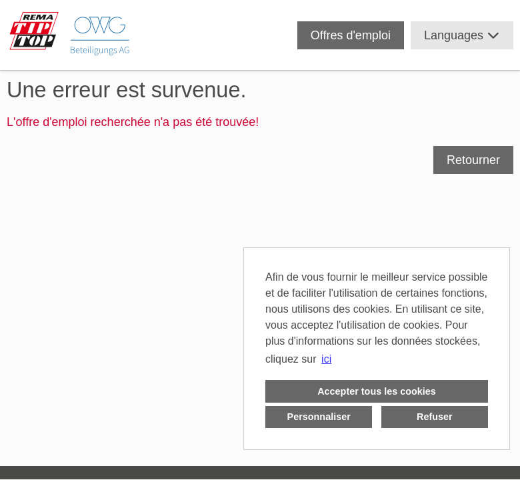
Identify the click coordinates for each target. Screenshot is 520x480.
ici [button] (326, 359)
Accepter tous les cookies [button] (376, 391)
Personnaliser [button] (319, 416)
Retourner (473, 160)
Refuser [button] (435, 416)
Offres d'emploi (351, 35)
